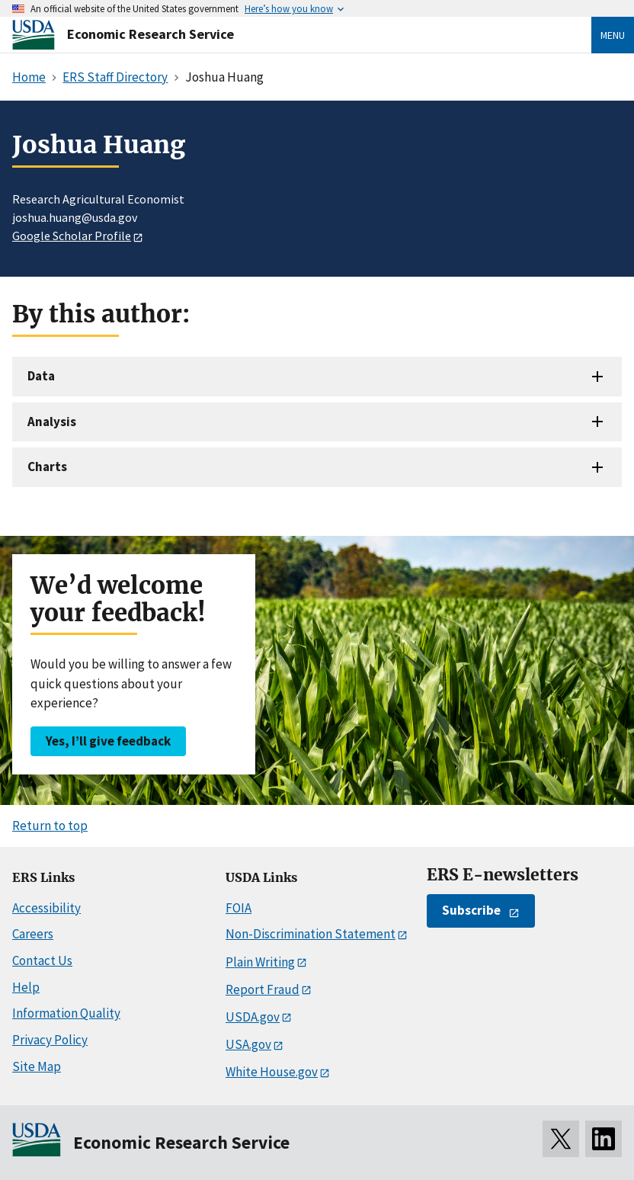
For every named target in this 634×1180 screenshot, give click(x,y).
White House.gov (272, 1071)
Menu (612, 35)
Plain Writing (260, 962)
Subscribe (471, 910)
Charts (47, 466)
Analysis (51, 421)
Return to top (50, 825)
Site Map (36, 1066)
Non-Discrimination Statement (310, 933)
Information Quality (66, 1013)
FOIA (238, 907)
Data (41, 375)
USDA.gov (253, 1016)
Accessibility (46, 907)
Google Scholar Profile (71, 235)
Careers (32, 933)
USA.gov (248, 1044)
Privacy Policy (50, 1039)
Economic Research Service (150, 34)
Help (26, 987)
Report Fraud (262, 989)
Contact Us (42, 960)
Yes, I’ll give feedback (108, 741)
